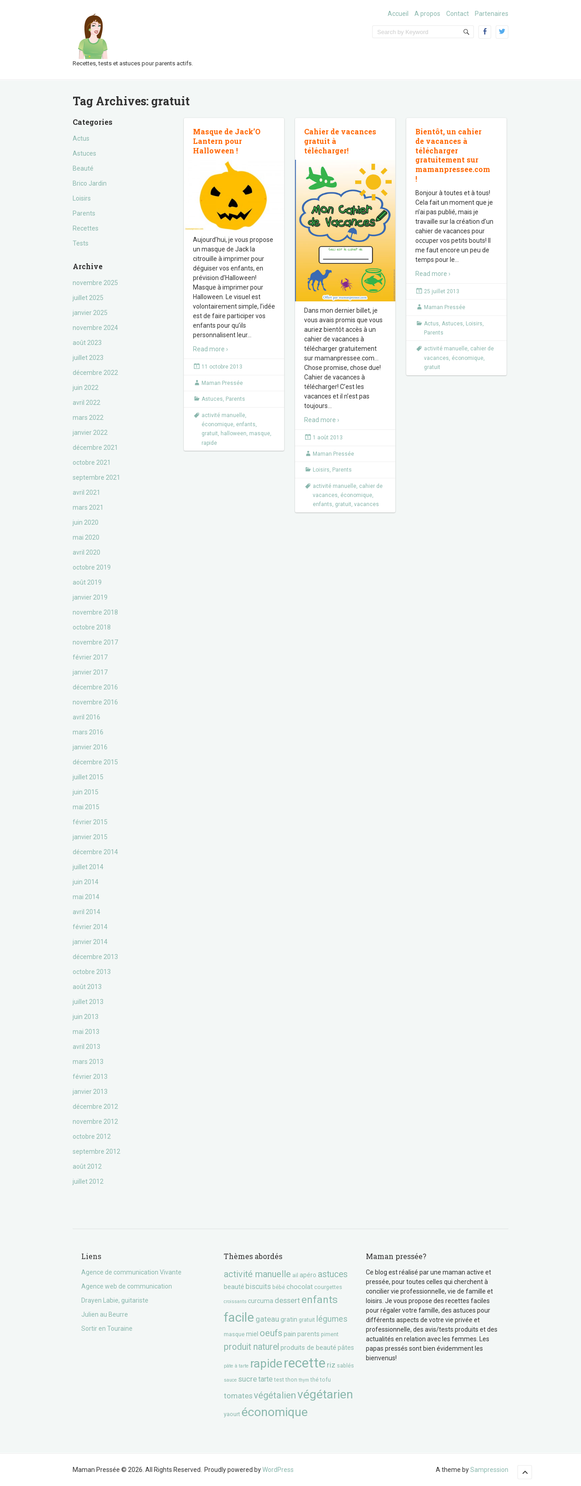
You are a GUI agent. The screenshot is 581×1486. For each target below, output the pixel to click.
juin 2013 (85, 1016)
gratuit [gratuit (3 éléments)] (307, 1319)
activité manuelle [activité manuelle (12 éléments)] (257, 1274)
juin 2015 (85, 792)
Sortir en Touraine (107, 1328)
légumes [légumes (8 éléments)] (332, 1319)
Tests (81, 243)
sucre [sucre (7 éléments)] (247, 1378)
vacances (366, 504)
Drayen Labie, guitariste (114, 1300)
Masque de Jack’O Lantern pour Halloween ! (227, 141)
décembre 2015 (95, 762)
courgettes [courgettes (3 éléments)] (328, 1287)
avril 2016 (86, 717)
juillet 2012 (88, 1181)
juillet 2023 (88, 357)
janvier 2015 (90, 837)
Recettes (85, 228)
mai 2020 (86, 537)
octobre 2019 (92, 567)
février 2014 (90, 926)
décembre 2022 (95, 372)
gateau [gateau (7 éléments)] (267, 1319)
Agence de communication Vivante (131, 1272)
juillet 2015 (88, 777)
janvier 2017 (90, 672)
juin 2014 (85, 882)
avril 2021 (86, 492)
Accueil (398, 13)
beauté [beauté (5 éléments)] (234, 1287)
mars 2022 (88, 417)
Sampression (489, 1469)
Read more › (210, 349)
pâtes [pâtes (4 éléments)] (346, 1347)
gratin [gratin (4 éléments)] (289, 1319)
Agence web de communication (126, 1286)
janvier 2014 (90, 941)
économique (217, 424)
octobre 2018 (92, 627)
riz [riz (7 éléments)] (331, 1364)
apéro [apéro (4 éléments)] (308, 1275)
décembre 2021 (95, 447)
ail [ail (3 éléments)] (295, 1275)
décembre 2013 (95, 956)
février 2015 (90, 822)
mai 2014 (86, 896)
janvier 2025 (90, 312)
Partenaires (491, 13)
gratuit (210, 433)
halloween (233, 433)
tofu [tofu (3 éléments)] (325, 1379)
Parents (84, 213)
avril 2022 (86, 402)
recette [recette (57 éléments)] (304, 1363)
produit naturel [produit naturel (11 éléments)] (251, 1347)
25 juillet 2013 (441, 291)
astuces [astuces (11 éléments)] (333, 1274)
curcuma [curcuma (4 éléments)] (260, 1300)
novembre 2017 (95, 642)
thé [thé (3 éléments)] (314, 1379)
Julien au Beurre (104, 1314)
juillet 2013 (88, 1001)
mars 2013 (88, 1061)
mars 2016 (88, 732)
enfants (246, 424)
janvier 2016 (90, 747)
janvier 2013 (90, 1091)
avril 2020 (86, 552)
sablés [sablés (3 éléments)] (345, 1365)
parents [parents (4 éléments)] (308, 1334)
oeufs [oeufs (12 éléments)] (271, 1333)
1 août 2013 (328, 437)
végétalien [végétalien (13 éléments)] (275, 1395)
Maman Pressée (222, 383)
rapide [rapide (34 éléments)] (266, 1363)
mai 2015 (86, 807)
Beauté (83, 168)
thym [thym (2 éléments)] (304, 1380)
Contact (457, 13)
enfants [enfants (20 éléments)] (319, 1300)
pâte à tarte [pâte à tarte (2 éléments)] (236, 1366)
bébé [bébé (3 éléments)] (278, 1287)
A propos (427, 13)
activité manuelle (223, 415)
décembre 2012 (95, 1106)
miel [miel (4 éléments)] (252, 1334)
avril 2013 (86, 1046)
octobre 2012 (92, 1136)
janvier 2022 (90, 432)
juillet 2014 (88, 867)
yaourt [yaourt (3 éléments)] (232, 1414)
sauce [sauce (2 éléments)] (230, 1380)
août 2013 (87, 986)
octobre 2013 (92, 971)
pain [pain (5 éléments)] (290, 1334)
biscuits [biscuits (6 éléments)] (258, 1286)
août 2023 (87, 342)
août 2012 (87, 1166)
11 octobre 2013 (222, 367)
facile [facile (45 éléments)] (239, 1317)
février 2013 (90, 1076)
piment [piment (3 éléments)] (330, 1334)
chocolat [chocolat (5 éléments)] (299, 1287)
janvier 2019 (90, 597)
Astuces (84, 153)
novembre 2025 (95, 282)
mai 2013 (86, 1031)
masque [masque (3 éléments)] (234, 1334)
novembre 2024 (95, 327)
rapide (209, 443)
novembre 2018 (95, 612)
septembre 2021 (96, 477)
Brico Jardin (90, 183)
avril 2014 (86, 911)
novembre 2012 (95, 1121)
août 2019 (87, 582)
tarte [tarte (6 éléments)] (265, 1379)
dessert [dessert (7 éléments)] (287, 1300)
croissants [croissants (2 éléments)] (235, 1301)
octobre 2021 (92, 462)
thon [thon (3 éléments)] (291, 1379)
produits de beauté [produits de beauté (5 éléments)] (308, 1347)
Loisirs (82, 198)
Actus (81, 138)
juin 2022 (85, 387)
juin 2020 (85, 522)
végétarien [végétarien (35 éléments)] (325, 1394)
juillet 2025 (88, 297)
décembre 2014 (95, 852)
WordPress (278, 1469)
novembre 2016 (95, 702)
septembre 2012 (96, 1151)
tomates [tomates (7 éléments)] (238, 1395)
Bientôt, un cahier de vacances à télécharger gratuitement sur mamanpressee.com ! (452, 155)
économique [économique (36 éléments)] (274, 1412)
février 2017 (90, 657)
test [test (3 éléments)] (279, 1379)
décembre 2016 (95, 687)
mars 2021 (88, 507)
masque (259, 433)
